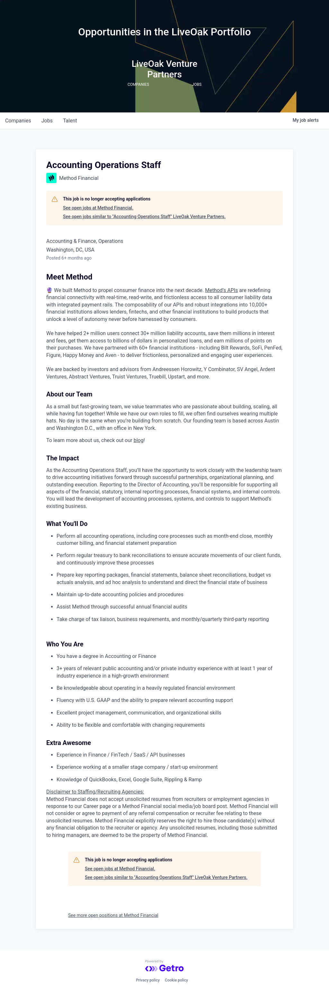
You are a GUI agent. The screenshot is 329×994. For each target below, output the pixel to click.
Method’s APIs (221, 290)
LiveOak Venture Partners (165, 69)
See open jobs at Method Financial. (98, 207)
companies (18, 121)
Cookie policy (176, 980)
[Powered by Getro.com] (164, 966)
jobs (47, 121)
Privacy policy (148, 980)
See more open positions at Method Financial (113, 915)
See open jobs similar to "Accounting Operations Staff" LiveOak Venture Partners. (144, 216)
